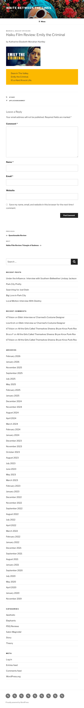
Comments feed (14, 671)
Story (12, 97)
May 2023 (11, 474)
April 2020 (11, 587)
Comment (12, 124)
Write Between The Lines (28, 8)
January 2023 (12, 491)
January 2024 (12, 435)
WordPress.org (13, 676)
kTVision (26, 31)
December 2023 (14, 441)
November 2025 (14, 367)
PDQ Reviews (12, 626)
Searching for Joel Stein (17, 290)
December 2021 (13, 548)
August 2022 (12, 514)
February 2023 (13, 486)
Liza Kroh (10, 323)
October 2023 (13, 452)
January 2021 (12, 565)
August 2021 (12, 559)
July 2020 (10, 576)
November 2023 (14, 446)
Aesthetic (10, 615)
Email (9, 176)
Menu (42, 21)
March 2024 (12, 424)
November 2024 (14, 407)
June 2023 (11, 469)
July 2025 (10, 379)
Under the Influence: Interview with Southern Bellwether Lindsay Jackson (41, 278)
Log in (9, 659)
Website (10, 190)
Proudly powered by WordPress (17, 702)
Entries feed (12, 665)
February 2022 (13, 536)
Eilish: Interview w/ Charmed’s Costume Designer (41, 317)
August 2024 (12, 412)
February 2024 (13, 429)
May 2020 (11, 582)
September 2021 (14, 553)
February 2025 (13, 390)
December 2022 (14, 497)
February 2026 (13, 356)
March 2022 (12, 531)
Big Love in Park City (16, 295)
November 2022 (14, 503)
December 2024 (14, 401)
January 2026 (12, 362)
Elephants (11, 620)
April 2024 (11, 418)
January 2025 (12, 395)
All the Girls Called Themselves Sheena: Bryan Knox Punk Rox (47, 328)
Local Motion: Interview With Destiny (23, 301)
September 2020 (14, 570)
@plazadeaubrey (17, 100)
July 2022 (10, 519)
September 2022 (14, 508)
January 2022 (12, 542)
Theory (9, 643)
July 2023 (10, 463)
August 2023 (12, 458)
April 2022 (11, 525)
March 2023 (12, 480)
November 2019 (14, 598)
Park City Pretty (13, 284)
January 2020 (12, 593)
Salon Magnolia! (13, 632)
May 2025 (11, 384)
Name (10, 162)
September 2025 (14, 373)
